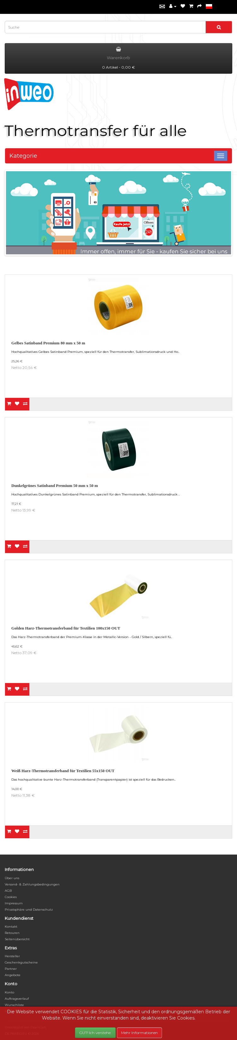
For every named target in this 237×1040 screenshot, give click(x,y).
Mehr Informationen (139, 1032)
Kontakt (11, 926)
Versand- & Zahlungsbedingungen (32, 884)
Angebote (12, 975)
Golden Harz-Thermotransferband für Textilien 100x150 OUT (65, 628)
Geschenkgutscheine (21, 962)
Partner (11, 969)
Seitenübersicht (17, 939)
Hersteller (12, 956)
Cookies (11, 897)
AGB (8, 891)
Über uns (12, 878)
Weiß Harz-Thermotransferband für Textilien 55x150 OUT (62, 770)
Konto (9, 992)
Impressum (14, 903)
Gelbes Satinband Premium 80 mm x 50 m (48, 343)
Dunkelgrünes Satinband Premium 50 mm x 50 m (54, 485)
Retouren (12, 933)
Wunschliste (14, 1005)
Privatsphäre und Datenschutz (29, 909)
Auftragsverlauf (17, 999)
